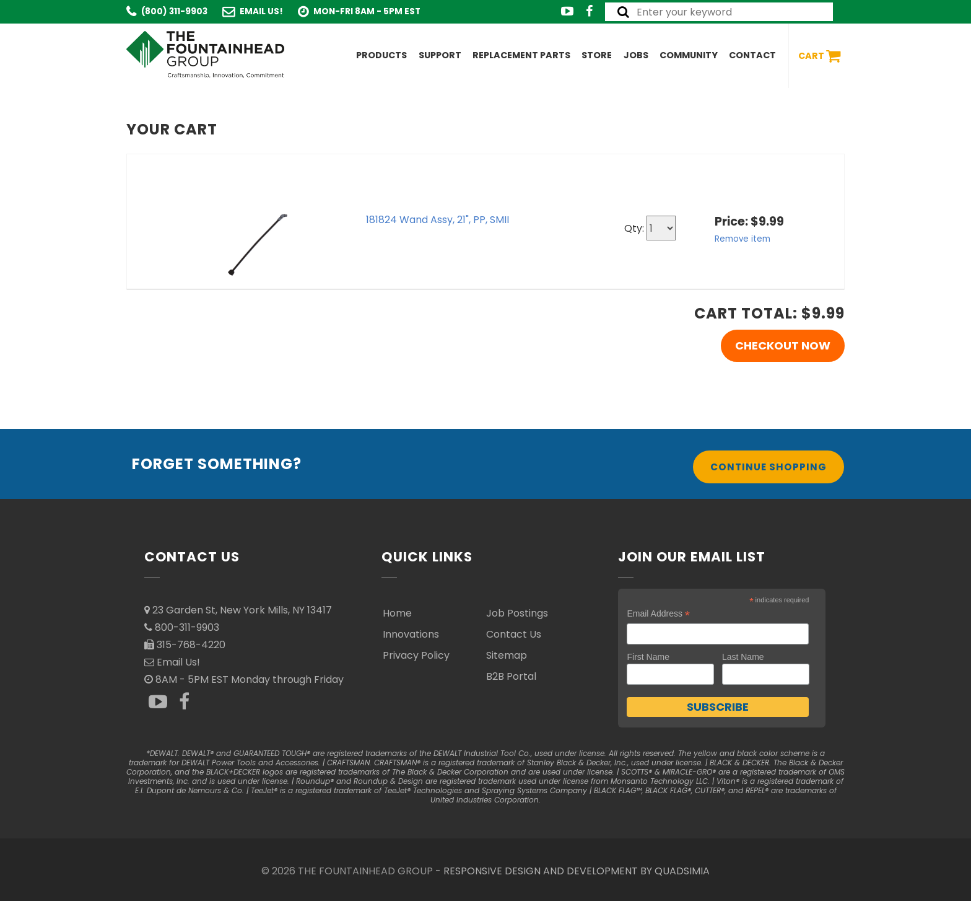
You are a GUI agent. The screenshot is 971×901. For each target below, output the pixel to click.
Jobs (636, 55)
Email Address (658, 614)
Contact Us (513, 634)
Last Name (743, 657)
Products (381, 55)
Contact (752, 55)
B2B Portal (511, 676)
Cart (819, 56)
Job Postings (517, 613)
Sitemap (506, 655)
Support (440, 55)
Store (596, 55)
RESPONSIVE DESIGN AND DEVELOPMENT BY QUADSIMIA (576, 871)
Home (397, 613)
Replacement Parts (521, 55)
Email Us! (261, 11)
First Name (648, 657)
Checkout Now (782, 345)
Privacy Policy (416, 655)
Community (689, 55)
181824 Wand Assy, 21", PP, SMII (437, 220)
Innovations (411, 634)
